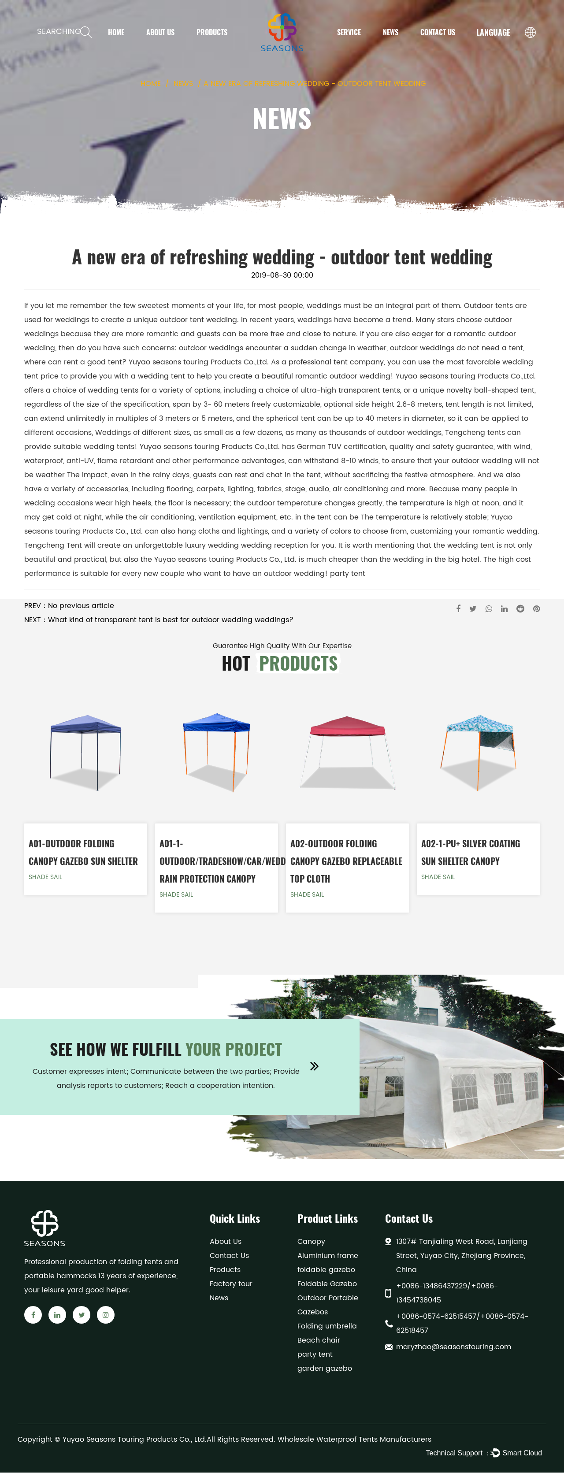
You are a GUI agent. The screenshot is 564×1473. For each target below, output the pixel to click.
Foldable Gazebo (327, 1284)
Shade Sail (45, 878)
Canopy (311, 1242)
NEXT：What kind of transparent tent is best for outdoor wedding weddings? (158, 620)
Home (116, 32)
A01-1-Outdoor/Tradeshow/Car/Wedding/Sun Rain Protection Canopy (238, 861)
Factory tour (231, 1284)
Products (212, 32)
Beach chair (318, 1341)
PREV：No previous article (69, 606)
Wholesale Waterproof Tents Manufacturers (354, 1440)
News (390, 32)
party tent (347, 573)
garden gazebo (324, 1369)
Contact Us (437, 32)
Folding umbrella (327, 1326)
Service (349, 32)
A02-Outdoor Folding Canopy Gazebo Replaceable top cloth (346, 861)
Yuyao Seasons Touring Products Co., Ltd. (135, 1440)
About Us (160, 32)
